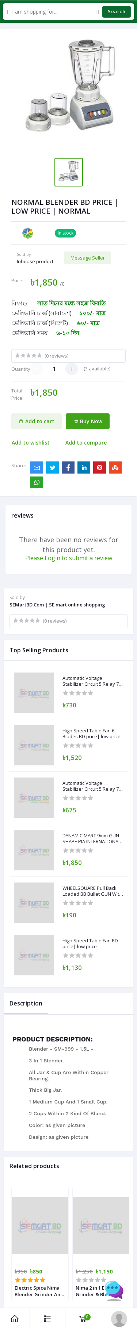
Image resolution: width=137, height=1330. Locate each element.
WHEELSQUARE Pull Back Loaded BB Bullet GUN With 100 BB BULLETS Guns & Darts (92, 891)
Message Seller (88, 257)
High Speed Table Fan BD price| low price (90, 943)
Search (116, 11)
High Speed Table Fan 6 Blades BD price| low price (91, 733)
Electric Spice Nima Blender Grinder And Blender (39, 1291)
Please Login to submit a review (68, 558)
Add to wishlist (31, 442)
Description (25, 1003)
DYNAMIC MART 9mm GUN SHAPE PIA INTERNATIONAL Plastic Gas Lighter (91, 838)
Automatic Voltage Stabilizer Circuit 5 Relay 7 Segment (90, 681)
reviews (22, 515)
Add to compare (86, 442)
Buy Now (87, 421)
